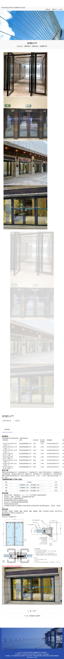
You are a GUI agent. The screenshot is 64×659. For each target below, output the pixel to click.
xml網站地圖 (45, 654)
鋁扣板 (19, 655)
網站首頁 (27, 46)
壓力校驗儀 (14, 655)
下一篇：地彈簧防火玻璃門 (32, 616)
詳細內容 (7, 429)
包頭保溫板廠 (45, 655)
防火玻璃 (23, 654)
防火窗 (28, 654)
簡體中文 (54, 9)
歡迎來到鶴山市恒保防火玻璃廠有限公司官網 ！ (13, 7)
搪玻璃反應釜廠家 (54, 655)
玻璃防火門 (43, 46)
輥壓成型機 (38, 655)
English (61, 9)
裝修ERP (23, 655)
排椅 (34, 655)
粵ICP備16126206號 (32, 657)
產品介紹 (35, 46)
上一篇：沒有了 (32, 611)
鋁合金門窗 (29, 655)
